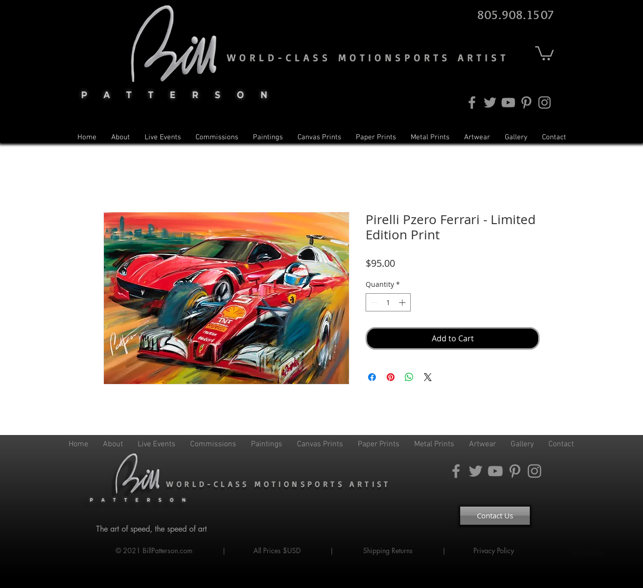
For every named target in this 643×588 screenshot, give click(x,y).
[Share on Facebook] (372, 377)
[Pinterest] (526, 102)
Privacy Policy (494, 550)
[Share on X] (428, 377)
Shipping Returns (388, 550)
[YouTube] (508, 102)
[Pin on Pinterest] (390, 377)
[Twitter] (490, 102)
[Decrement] (373, 302)
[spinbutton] (388, 302)
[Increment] (403, 302)
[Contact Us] (495, 516)
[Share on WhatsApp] (409, 377)
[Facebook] (472, 102)
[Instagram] (544, 102)
